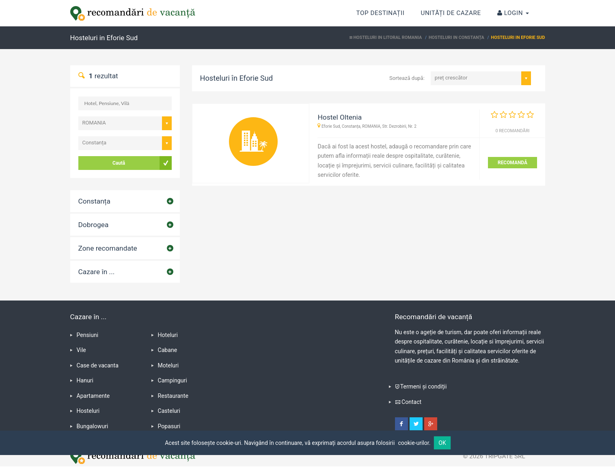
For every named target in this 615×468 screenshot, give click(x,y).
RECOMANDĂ (512, 162)
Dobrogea (93, 225)
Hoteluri (168, 335)
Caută (118, 163)
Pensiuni (88, 335)
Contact (411, 402)
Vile (81, 350)
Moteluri (168, 365)
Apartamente (93, 396)
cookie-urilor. (414, 443)
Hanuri (85, 380)
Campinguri (172, 380)
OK (442, 443)
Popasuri (169, 426)
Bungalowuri (92, 426)
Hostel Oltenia (339, 117)
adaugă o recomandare (419, 146)
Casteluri (169, 411)
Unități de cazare (451, 13)
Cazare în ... (96, 272)
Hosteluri (88, 411)
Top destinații (380, 8)
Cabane (167, 350)
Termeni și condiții (423, 386)
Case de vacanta (98, 365)
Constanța (94, 201)
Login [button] (513, 13)
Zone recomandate (107, 248)
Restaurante (173, 396)
